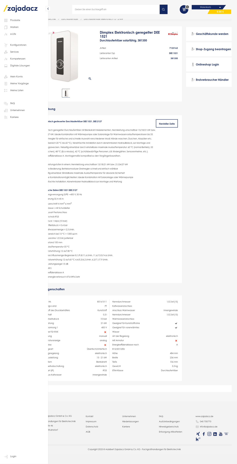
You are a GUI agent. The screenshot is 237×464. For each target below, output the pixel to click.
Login (9, 456)
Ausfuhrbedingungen (175, 454)
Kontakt (101, 449)
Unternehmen (14, 110)
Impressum (103, 454)
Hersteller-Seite (171, 126)
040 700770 (207, 454)
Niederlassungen (139, 454)
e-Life (9, 34)
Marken (11, 27)
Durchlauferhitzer (85, 21)
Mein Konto (13, 76)
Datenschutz (104, 459)
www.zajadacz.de (208, 449)
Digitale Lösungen (16, 65)
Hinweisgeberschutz (175, 459)
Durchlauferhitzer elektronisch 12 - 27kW (119, 21)
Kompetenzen (14, 59)
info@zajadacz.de (210, 460)
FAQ (9, 103)
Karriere (11, 117)
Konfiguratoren (14, 45)
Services (11, 52)
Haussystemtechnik (62, 21)
